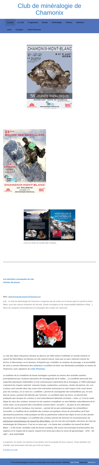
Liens (9, 29)
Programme (33, 22)
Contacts (19, 29)
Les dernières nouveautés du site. (18, 279)
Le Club (20, 22)
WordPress (92, 462)
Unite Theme (74, 462)
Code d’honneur (34, 29)
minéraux (37, 365)
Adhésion (80, 22)
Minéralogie (57, 22)
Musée (45, 22)
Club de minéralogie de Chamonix (49, 9)
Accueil (10, 22)
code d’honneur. (38, 369)
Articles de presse (11, 282)
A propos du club (10, 450)
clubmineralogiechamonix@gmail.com (24, 297)
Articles (69, 22)
